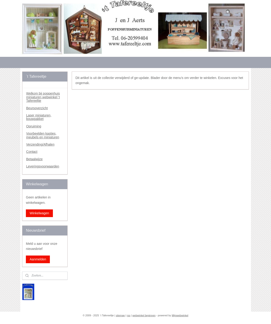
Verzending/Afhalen (40, 144)
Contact (31, 151)
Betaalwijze (34, 159)
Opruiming (33, 126)
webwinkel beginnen (143, 315)
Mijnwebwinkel (180, 315)
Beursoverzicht (37, 108)
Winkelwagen (39, 213)
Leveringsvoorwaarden (42, 166)
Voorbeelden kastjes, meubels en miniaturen (42, 135)
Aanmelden (38, 259)
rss (128, 315)
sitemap (120, 315)
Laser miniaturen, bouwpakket (38, 117)
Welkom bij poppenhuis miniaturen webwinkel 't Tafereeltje (43, 97)
